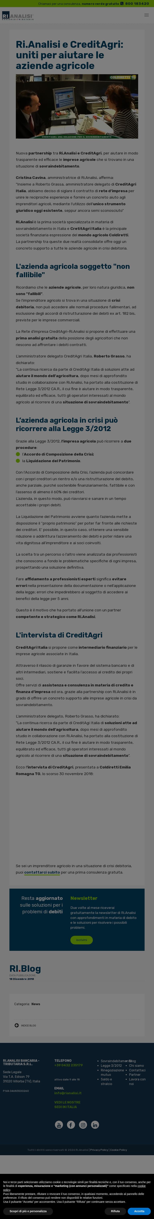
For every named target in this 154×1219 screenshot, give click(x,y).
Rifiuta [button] (115, 1211)
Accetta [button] (139, 1211)
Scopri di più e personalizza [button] (28, 1211)
